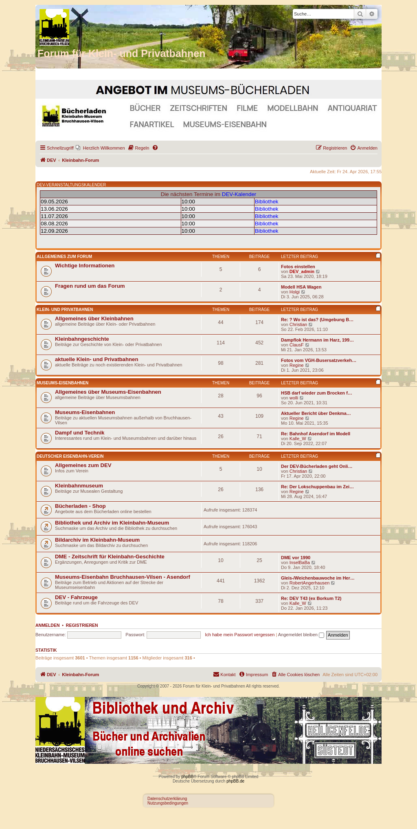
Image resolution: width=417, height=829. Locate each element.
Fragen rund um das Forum (90, 286)
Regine (297, 365)
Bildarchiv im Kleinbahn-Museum (97, 540)
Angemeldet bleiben (301, 634)
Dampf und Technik (79, 433)
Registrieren (82, 625)
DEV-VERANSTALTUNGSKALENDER (71, 185)
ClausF (297, 344)
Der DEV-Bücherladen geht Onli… (316, 466)
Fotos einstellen (298, 266)
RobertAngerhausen (309, 582)
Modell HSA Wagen (301, 286)
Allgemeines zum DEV (83, 465)
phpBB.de (235, 781)
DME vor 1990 (295, 557)
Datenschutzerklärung (167, 798)
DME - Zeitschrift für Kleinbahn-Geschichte (110, 556)
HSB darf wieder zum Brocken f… (316, 392)
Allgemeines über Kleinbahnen (94, 318)
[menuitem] (100, 148)
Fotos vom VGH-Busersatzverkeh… (318, 360)
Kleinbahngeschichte (82, 339)
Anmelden (47, 625)
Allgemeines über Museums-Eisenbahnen (108, 392)
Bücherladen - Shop (80, 506)
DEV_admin (302, 271)
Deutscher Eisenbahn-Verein (70, 456)
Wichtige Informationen (84, 265)
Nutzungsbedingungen (167, 803)
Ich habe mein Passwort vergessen (239, 634)
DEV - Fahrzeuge (76, 597)
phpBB (187, 776)
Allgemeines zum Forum (64, 256)
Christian (298, 324)
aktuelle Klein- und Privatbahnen (96, 359)
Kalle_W (298, 438)
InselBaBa (300, 562)
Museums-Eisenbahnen (62, 383)
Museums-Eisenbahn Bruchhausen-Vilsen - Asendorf (122, 577)
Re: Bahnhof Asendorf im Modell (315, 433)
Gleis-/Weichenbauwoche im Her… (318, 577)
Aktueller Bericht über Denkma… (316, 413)
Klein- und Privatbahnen (65, 309)
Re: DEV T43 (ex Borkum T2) (311, 598)
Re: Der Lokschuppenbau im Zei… (317, 486)
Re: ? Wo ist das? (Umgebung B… (317, 319)
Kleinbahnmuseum (79, 486)
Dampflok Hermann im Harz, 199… (317, 339)
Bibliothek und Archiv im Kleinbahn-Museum (112, 523)
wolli (294, 397)
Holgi (295, 291)
